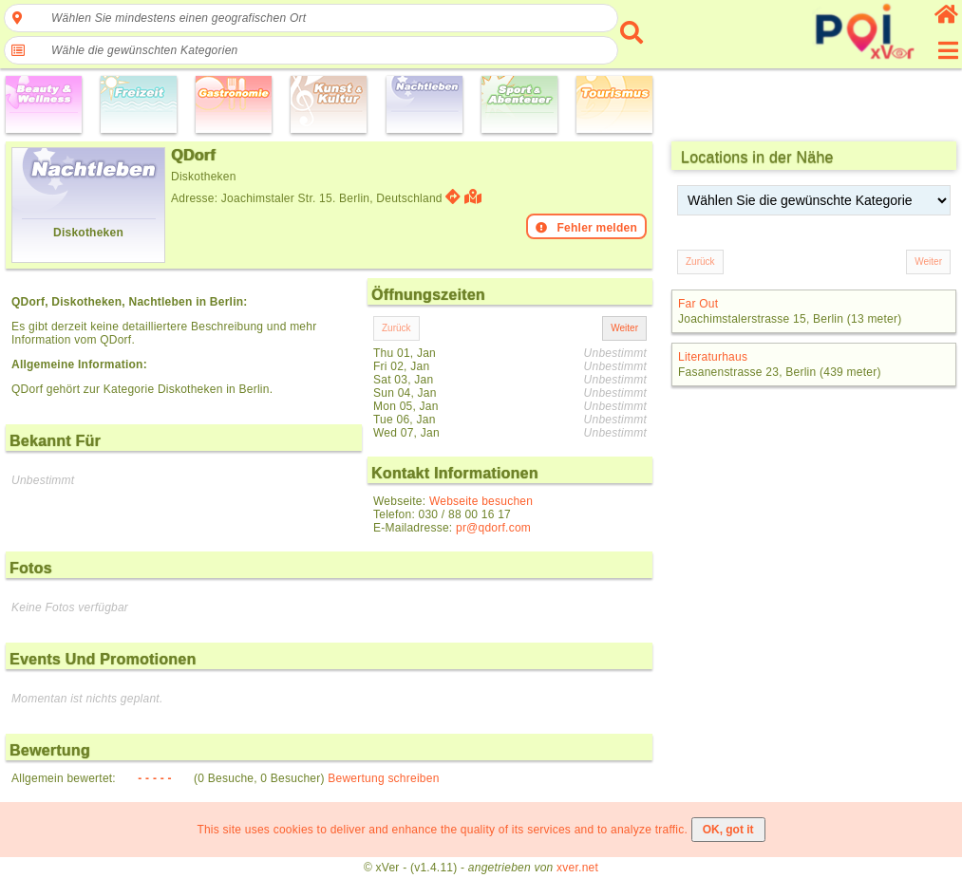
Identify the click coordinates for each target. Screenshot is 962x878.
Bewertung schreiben (383, 778)
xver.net (577, 867)
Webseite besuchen (481, 501)
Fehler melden (586, 227)
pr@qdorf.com (493, 527)
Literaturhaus (712, 357)
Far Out (698, 303)
